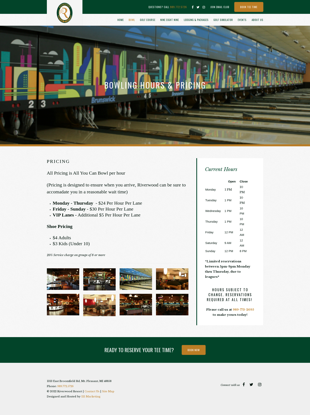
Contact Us (92, 391)
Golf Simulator (223, 20)
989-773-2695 (243, 309)
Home (120, 20)
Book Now (194, 350)
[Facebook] (193, 7)
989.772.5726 (178, 7)
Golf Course (147, 20)
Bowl (132, 20)
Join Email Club (219, 7)
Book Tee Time (248, 7)
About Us (257, 20)
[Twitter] (198, 7)
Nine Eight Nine (169, 20)
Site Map (108, 391)
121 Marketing (90, 396)
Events (242, 20)
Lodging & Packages (196, 20)
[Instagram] (203, 7)
